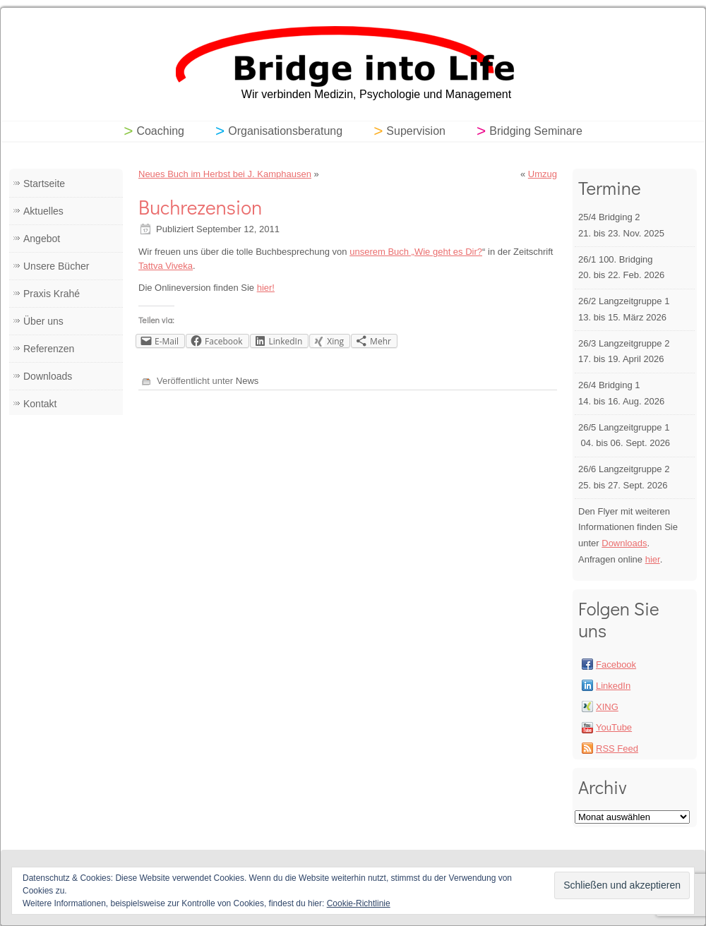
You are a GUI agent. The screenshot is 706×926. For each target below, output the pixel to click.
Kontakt (39, 403)
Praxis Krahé (51, 293)
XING (607, 707)
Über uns (43, 321)
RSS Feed (617, 748)
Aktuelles (43, 211)
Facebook (616, 664)
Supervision (415, 131)
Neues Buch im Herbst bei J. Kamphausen (224, 174)
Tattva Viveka (165, 265)
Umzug (542, 174)
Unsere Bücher (56, 266)
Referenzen (48, 348)
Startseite (44, 183)
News (247, 380)
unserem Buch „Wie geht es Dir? (415, 251)
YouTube (614, 727)
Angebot (41, 238)
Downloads (47, 376)
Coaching (160, 131)
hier (652, 559)
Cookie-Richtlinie (358, 903)
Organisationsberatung (285, 131)
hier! (266, 287)
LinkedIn (613, 685)
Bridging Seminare (535, 131)
